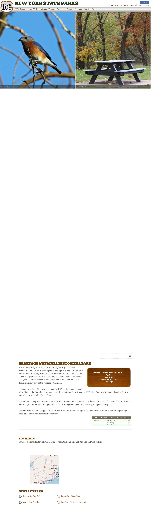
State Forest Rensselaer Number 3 (73, 502)
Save (146, 5)
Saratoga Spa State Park (31, 496)
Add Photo (129, 5)
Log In (144, 2)
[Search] (115, 356)
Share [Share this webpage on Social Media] (138, 5)
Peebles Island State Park (70, 496)
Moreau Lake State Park (32, 502)
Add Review (116, 5)
